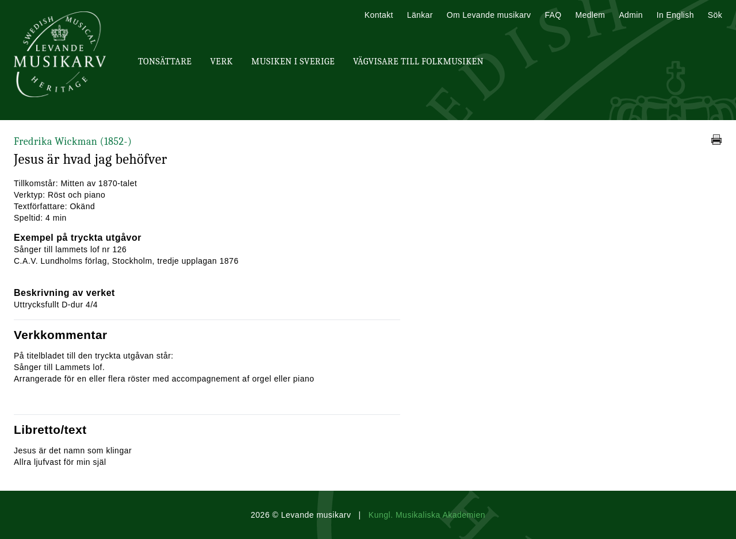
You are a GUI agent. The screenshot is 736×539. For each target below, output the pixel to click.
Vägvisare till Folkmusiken (418, 61)
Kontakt (379, 15)
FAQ (553, 15)
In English (675, 15)
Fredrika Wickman (73, 142)
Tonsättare (164, 61)
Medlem (590, 15)
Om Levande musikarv (489, 15)
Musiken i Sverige (293, 61)
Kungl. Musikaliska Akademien (427, 514)
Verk (221, 61)
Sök (715, 15)
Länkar (420, 15)
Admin (630, 15)
